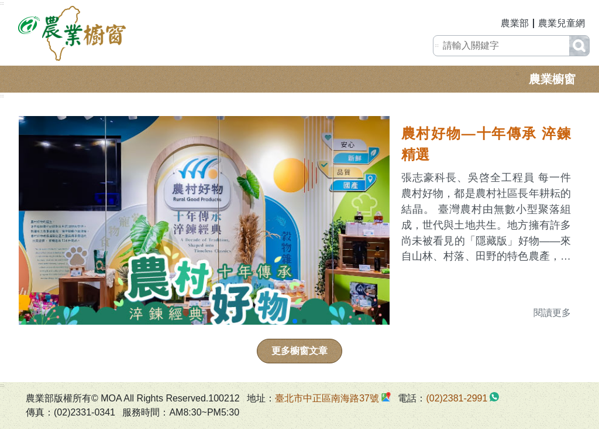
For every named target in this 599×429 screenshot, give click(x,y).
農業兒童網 (561, 23)
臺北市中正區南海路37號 (327, 398)
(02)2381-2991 (456, 398)
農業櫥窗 (552, 79)
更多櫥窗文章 (299, 351)
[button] (294, 321)
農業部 (515, 23)
